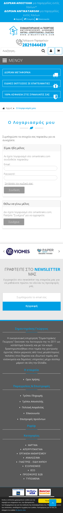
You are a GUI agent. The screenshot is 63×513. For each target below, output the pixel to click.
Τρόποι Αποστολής (31, 401)
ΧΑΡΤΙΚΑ (31, 445)
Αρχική (18, 19)
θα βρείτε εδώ (21, 510)
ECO (31, 470)
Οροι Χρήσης (31, 379)
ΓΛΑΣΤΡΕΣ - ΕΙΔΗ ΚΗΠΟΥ (31, 461)
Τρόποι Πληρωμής (31, 395)
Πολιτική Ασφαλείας (31, 407)
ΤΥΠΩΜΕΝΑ (31, 478)
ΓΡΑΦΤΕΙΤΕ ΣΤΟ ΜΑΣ (32, 271)
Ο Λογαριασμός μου (26, 108)
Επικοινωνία (42, 19)
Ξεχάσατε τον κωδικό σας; (19, 183)
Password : (10, 173)
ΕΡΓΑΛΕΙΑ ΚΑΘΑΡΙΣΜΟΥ (31, 453)
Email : (7, 164)
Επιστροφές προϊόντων (31, 419)
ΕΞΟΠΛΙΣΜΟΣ (31, 466)
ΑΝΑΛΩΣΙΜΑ (31, 457)
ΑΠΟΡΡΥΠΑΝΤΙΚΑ (31, 449)
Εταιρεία (29, 19)
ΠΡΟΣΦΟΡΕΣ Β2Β (31, 474)
